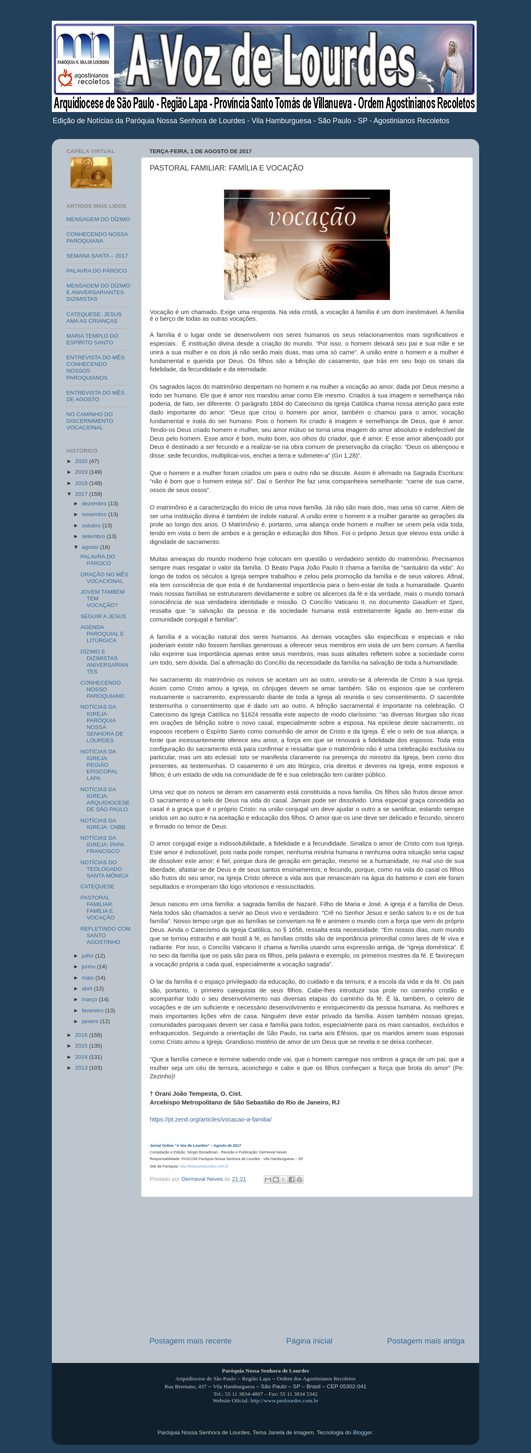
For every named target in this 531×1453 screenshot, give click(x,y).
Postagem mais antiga (426, 1340)
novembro (95, 514)
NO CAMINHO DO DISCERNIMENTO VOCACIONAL (89, 421)
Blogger (362, 1432)
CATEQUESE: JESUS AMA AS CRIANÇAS (94, 317)
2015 (82, 1046)
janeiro (91, 1021)
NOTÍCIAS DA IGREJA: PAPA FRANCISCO (102, 844)
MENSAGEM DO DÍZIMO (98, 219)
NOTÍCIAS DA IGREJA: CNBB (103, 823)
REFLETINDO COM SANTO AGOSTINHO (105, 935)
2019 (82, 472)
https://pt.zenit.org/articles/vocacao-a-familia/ (211, 1119)
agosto (91, 547)
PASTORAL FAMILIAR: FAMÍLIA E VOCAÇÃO (97, 908)
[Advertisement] (307, 1266)
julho (88, 956)
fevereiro (93, 1010)
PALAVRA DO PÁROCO (96, 271)
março (90, 999)
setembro (94, 536)
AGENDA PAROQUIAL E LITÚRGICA (102, 634)
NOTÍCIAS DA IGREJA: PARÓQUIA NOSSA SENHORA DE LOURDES (102, 724)
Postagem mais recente (190, 1340)
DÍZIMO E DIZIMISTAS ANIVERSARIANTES (104, 661)
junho (89, 966)
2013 (82, 1068)
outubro (92, 525)
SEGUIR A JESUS (103, 616)
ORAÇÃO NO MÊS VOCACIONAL (104, 577)
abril (88, 988)
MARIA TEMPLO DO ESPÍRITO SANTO (92, 339)
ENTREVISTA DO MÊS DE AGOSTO (95, 396)
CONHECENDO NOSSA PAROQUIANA (97, 237)
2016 (82, 1035)
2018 (82, 483)
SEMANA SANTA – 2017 (97, 256)
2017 (82, 494)
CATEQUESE (97, 886)
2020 (82, 461)
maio (88, 978)
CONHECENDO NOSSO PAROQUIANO (102, 689)
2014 (82, 1057)
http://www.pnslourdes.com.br (204, 1166)
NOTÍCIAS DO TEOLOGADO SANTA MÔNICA (104, 869)
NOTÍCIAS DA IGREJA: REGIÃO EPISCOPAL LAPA (99, 765)
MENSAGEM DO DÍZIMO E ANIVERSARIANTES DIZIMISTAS (98, 292)
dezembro (95, 503)
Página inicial (309, 1340)
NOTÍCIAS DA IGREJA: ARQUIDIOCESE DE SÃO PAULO (105, 799)
